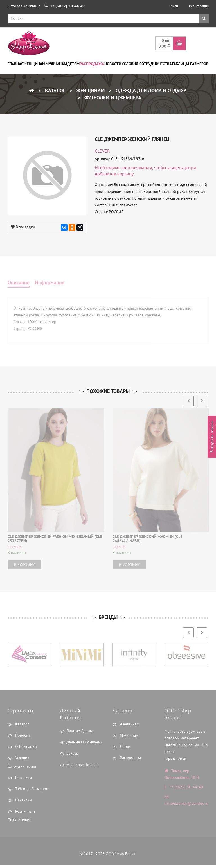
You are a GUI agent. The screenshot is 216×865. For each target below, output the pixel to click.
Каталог (54, 90)
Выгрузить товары (211, 437)
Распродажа (92, 63)
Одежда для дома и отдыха (150, 90)
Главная (15, 63)
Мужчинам (56, 63)
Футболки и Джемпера (112, 97)
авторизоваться (137, 167)
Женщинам (34, 63)
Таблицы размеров (190, 63)
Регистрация (199, 6)
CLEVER (102, 151)
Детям (73, 63)
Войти (173, 6)
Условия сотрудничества (147, 63)
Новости (112, 63)
